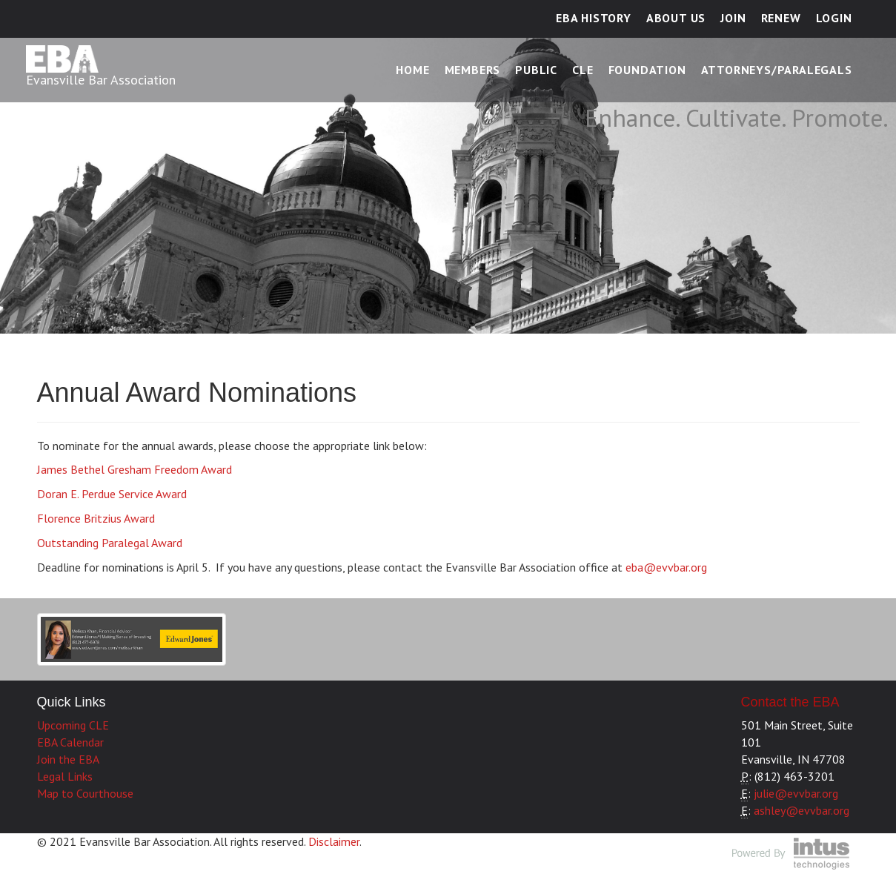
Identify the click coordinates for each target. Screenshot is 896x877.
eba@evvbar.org (666, 567)
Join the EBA (68, 759)
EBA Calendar (70, 742)
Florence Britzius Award (96, 518)
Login (834, 17)
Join (733, 17)
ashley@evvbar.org (801, 810)
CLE (582, 69)
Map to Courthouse (85, 793)
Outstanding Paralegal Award (109, 542)
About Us (676, 17)
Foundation (647, 69)
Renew (781, 17)
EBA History (593, 17)
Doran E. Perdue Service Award (112, 493)
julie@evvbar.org (796, 793)
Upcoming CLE (73, 725)
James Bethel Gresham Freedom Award (134, 469)
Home (412, 69)
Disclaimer (333, 841)
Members (473, 69)
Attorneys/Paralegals (776, 69)
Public (536, 69)
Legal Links (65, 776)
